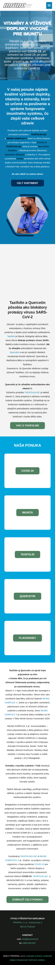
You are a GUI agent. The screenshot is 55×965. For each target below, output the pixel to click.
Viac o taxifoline (27, 425)
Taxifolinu (12, 150)
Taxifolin (11, 336)
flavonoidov (43, 146)
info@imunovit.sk (30, 939)
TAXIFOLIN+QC (38, 134)
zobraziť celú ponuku (27, 899)
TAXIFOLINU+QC (28, 856)
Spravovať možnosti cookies (31, 960)
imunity (20, 158)
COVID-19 (42, 142)
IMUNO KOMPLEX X (17, 138)
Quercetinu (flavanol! (15, 154)
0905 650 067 (29, 943)
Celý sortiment (27, 183)
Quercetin (15, 352)
